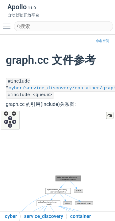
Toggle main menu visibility (8, 23)
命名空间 (102, 41)
